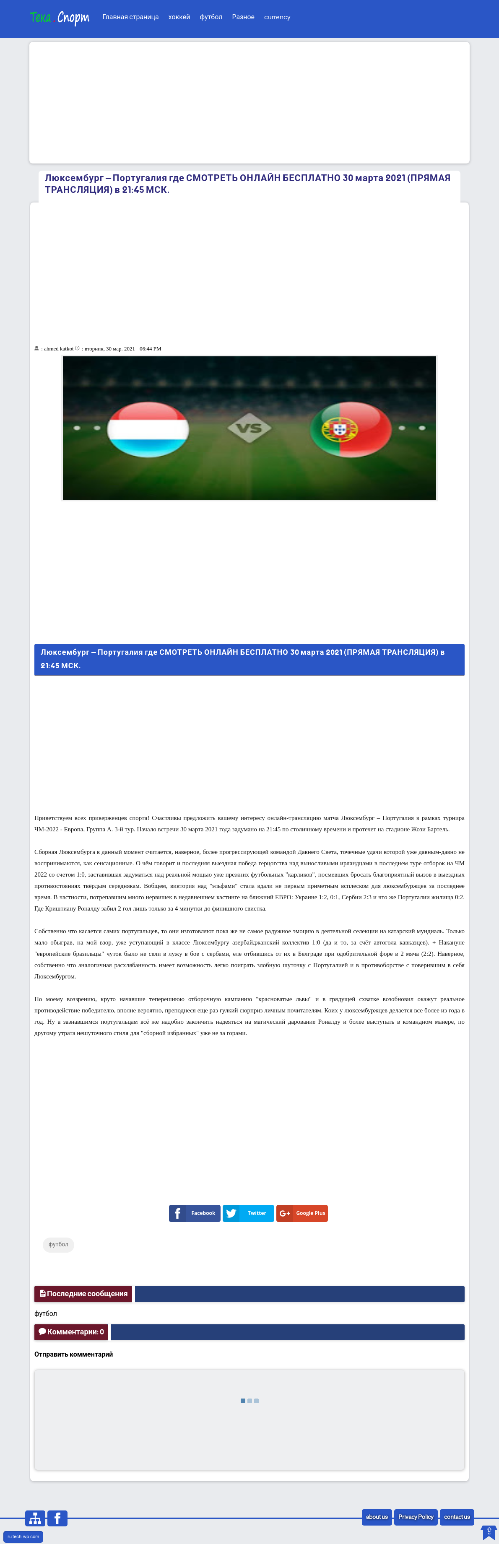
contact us (457, 1517)
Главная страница (131, 17)
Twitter (246, 1213)
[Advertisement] (249, 102)
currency (277, 17)
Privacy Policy (416, 1517)
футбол (211, 17)
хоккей (179, 17)
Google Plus (302, 1213)
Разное (243, 17)
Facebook (194, 1213)
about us (377, 1517)
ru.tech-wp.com (23, 1536)
